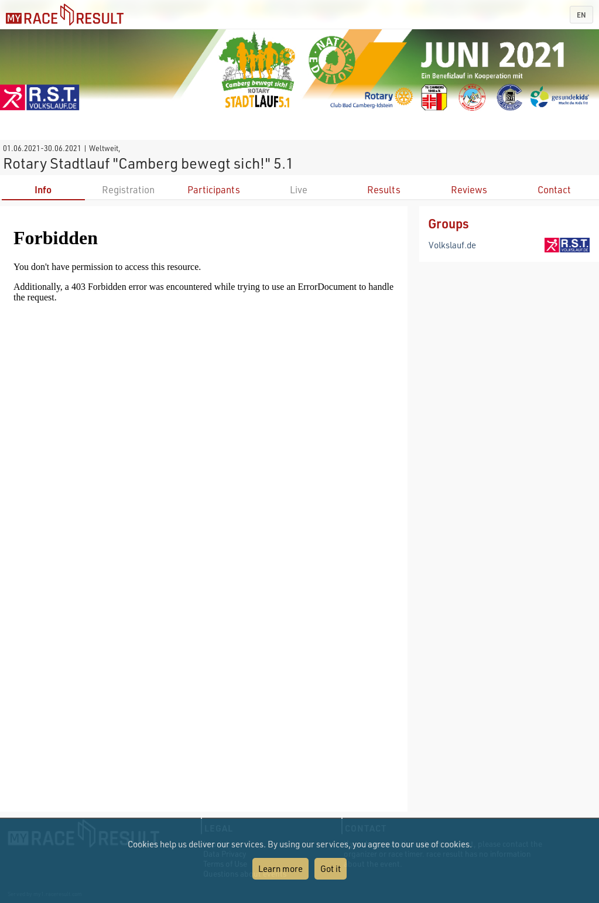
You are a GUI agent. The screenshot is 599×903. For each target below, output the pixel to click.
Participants (213, 189)
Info (43, 189)
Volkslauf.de (452, 245)
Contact (554, 189)
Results (384, 189)
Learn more (280, 868)
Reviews (469, 189)
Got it (330, 868)
